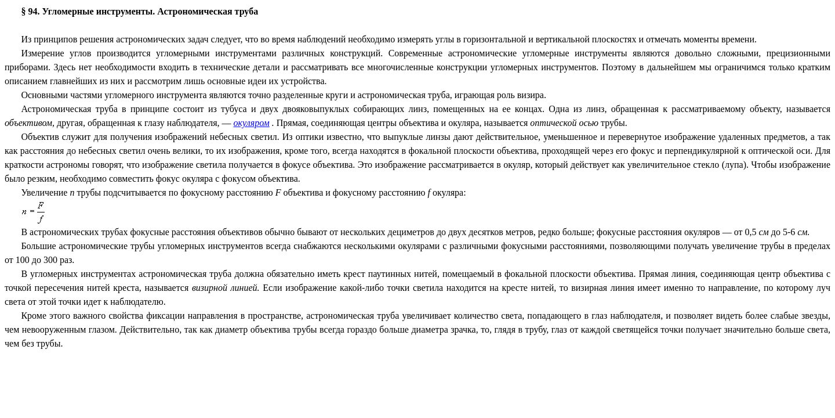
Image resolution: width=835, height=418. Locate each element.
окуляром (252, 123)
